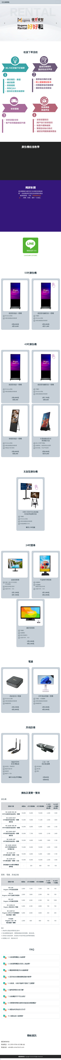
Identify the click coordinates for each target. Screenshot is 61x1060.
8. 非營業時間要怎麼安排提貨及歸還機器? (22, 1003)
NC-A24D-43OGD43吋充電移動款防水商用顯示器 (11, 847)
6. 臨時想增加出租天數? (16, 990)
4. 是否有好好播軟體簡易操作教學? (20, 977)
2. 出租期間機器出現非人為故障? (19, 964)
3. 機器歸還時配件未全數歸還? (18, 970)
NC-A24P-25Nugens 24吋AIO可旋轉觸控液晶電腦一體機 (10, 913)
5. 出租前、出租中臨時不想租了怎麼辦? (21, 983)
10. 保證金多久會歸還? (15, 1016)
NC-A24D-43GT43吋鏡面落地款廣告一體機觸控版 (11, 833)
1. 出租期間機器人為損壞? (16, 957)
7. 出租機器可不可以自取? (16, 996)
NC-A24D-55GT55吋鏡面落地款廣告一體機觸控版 (11, 820)
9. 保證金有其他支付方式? (16, 1009)
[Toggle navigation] (58, 2)
